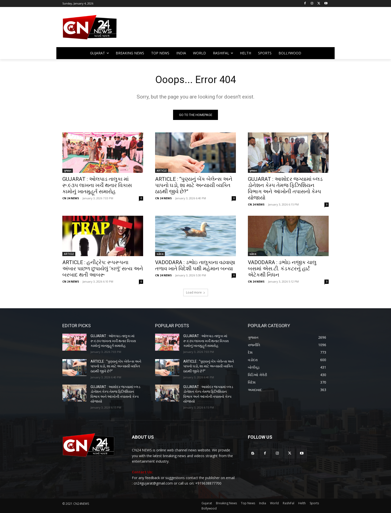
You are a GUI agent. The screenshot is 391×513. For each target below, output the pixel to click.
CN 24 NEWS (70, 198)
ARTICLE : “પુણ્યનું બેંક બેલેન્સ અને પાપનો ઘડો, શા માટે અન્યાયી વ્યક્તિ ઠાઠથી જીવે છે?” (193, 185)
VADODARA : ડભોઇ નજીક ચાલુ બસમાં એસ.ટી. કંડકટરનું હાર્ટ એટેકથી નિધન (282, 268)
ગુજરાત (67, 170)
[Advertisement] (235, 29)
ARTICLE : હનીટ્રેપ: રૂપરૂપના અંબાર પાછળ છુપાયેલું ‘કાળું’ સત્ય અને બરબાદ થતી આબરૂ (102, 268)
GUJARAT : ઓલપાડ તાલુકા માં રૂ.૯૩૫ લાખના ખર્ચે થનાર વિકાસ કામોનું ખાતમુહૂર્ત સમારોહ (97, 185)
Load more (195, 292)
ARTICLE (162, 170)
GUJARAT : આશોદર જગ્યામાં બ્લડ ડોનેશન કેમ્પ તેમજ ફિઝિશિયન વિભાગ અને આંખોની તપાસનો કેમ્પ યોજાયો (285, 188)
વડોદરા (160, 254)
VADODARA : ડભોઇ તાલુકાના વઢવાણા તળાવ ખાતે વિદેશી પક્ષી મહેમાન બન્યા (195, 265)
